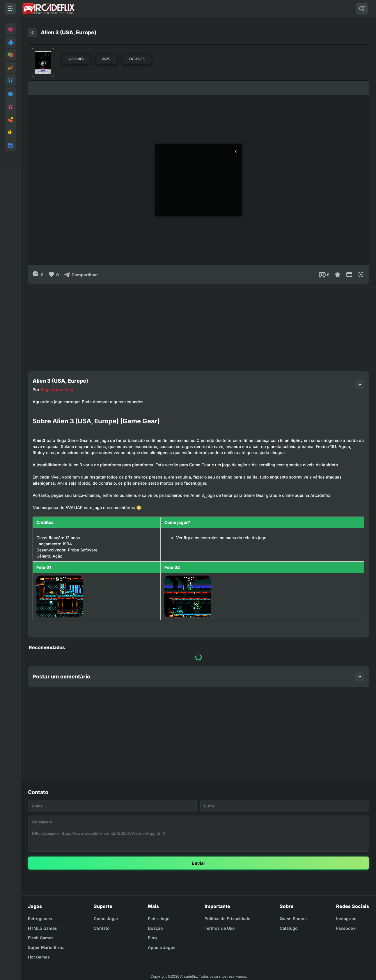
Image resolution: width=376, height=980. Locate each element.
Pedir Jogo (159, 918)
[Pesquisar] (362, 9)
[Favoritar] (337, 274)
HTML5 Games (42, 928)
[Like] (53, 274)
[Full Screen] (360, 274)
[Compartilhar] (80, 274)
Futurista (137, 58)
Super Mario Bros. (46, 947)
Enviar (198, 863)
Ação (106, 58)
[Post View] (324, 274)
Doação (155, 928)
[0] (38, 274)
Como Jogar (106, 918)
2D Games (76, 58)
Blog (152, 937)
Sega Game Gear (57, 389)
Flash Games (41, 937)
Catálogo (289, 928)
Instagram (346, 918)
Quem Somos (293, 918)
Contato (102, 928)
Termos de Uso (220, 928)
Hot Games (39, 956)
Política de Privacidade (227, 918)
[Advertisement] (198, 324)
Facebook (346, 928)
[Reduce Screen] (349, 274)
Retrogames (40, 918)
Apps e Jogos (161, 947)
